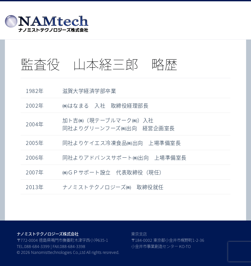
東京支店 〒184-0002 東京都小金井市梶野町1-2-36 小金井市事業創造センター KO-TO (167, 240)
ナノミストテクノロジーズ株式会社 (47, 234)
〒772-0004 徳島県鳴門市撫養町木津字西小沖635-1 (62, 240)
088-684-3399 (37, 246)
